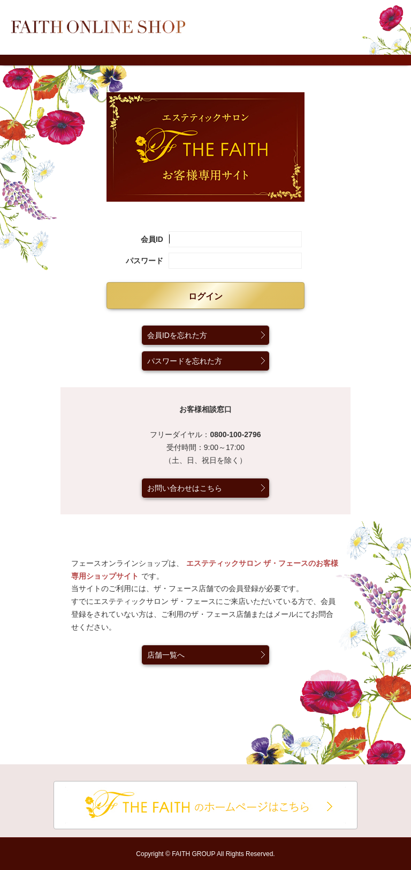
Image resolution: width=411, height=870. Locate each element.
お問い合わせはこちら (184, 488)
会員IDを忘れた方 (177, 335)
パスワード (144, 260)
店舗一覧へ (166, 655)
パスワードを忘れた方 (184, 361)
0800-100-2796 (235, 434)
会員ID (152, 239)
